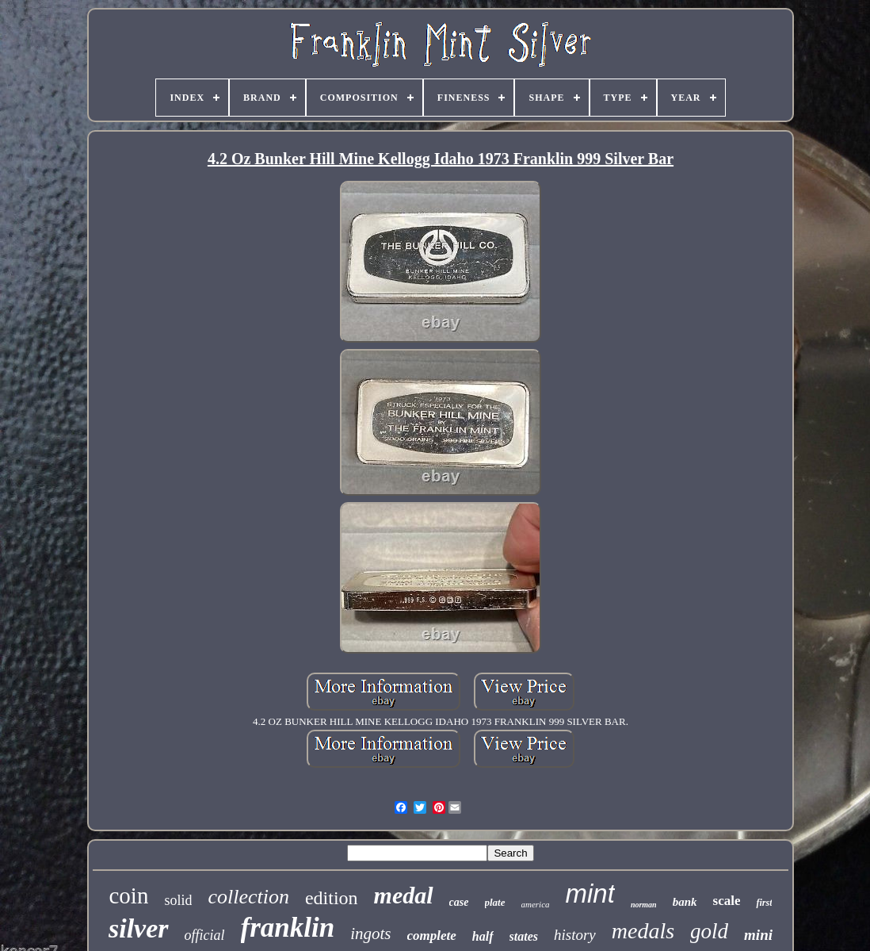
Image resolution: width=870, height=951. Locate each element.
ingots (370, 933)
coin (128, 895)
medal (403, 895)
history (575, 934)
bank (685, 901)
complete (431, 935)
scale (727, 900)
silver (139, 928)
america (535, 904)
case (459, 902)
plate (495, 902)
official (205, 935)
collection (248, 896)
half (483, 936)
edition (331, 898)
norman (644, 904)
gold (709, 931)
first (764, 902)
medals (643, 930)
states (523, 936)
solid (178, 900)
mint (590, 893)
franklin (288, 927)
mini (758, 934)
